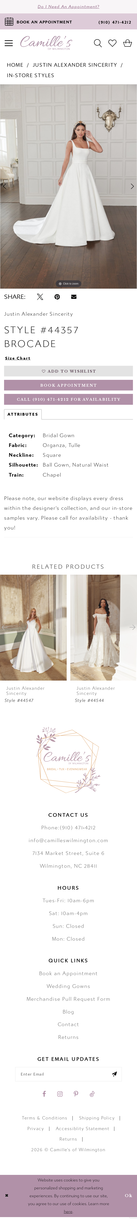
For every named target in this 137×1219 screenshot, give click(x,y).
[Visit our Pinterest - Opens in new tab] (76, 1095)
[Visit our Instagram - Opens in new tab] (60, 1095)
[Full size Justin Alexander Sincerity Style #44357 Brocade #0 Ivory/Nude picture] (68, 187)
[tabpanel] (68, 187)
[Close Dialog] (6, 1197)
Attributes (22, 415)
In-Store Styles (31, 76)
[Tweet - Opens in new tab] (40, 297)
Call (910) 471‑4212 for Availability (69, 401)
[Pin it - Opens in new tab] (57, 297)
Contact (69, 1026)
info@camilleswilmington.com (68, 842)
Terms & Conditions (45, 1120)
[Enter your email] (68, 1076)
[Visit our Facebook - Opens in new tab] (44, 1095)
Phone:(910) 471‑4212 (68, 829)
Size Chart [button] (18, 358)
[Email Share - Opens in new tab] (74, 297)
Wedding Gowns (68, 988)
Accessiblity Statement (82, 1130)
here (68, 1213)
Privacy (35, 1130)
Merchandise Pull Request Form (69, 1001)
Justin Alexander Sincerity (75, 65)
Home (15, 65)
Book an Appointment (68, 975)
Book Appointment (69, 386)
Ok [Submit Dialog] (129, 1197)
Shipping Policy (97, 1120)
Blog (69, 1013)
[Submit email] (115, 1076)
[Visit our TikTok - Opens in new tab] (92, 1095)
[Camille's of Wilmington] (46, 43)
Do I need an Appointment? (69, 6)
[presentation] (33, 629)
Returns (68, 1039)
